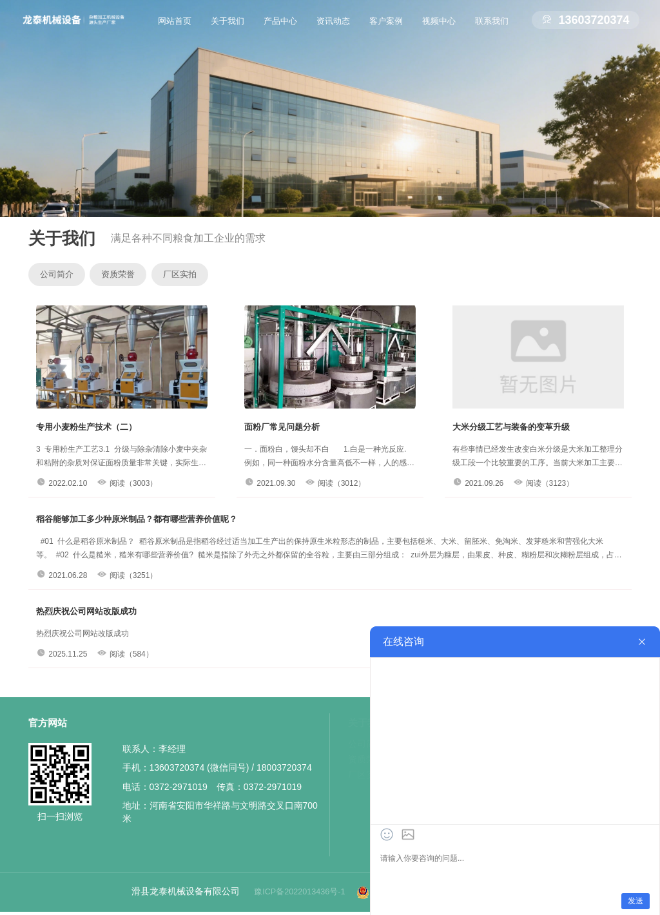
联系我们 (492, 29)
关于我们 (227, 29)
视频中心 (439, 29)
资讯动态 (333, 29)
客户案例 (386, 29)
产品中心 (280, 29)
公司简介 (62, 276)
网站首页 (175, 29)
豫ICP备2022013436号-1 (293, 895)
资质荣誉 (137, 276)
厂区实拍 (212, 276)
